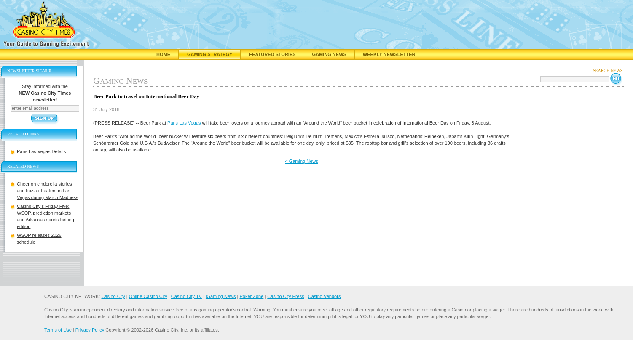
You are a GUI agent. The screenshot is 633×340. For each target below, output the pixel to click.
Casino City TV (186, 296)
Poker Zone (251, 296)
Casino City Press (285, 296)
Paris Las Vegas (184, 122)
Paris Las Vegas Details (41, 151)
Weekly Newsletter (389, 54)
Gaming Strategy (209, 54)
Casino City (113, 296)
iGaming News (221, 296)
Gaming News (329, 54)
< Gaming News (301, 161)
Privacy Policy (89, 329)
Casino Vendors (324, 296)
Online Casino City (148, 296)
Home (163, 54)
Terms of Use (58, 329)
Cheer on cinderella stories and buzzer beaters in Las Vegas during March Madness (47, 190)
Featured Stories (272, 54)
